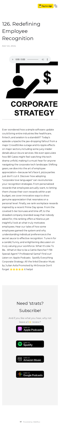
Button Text (45, 6)
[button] (55, 6)
